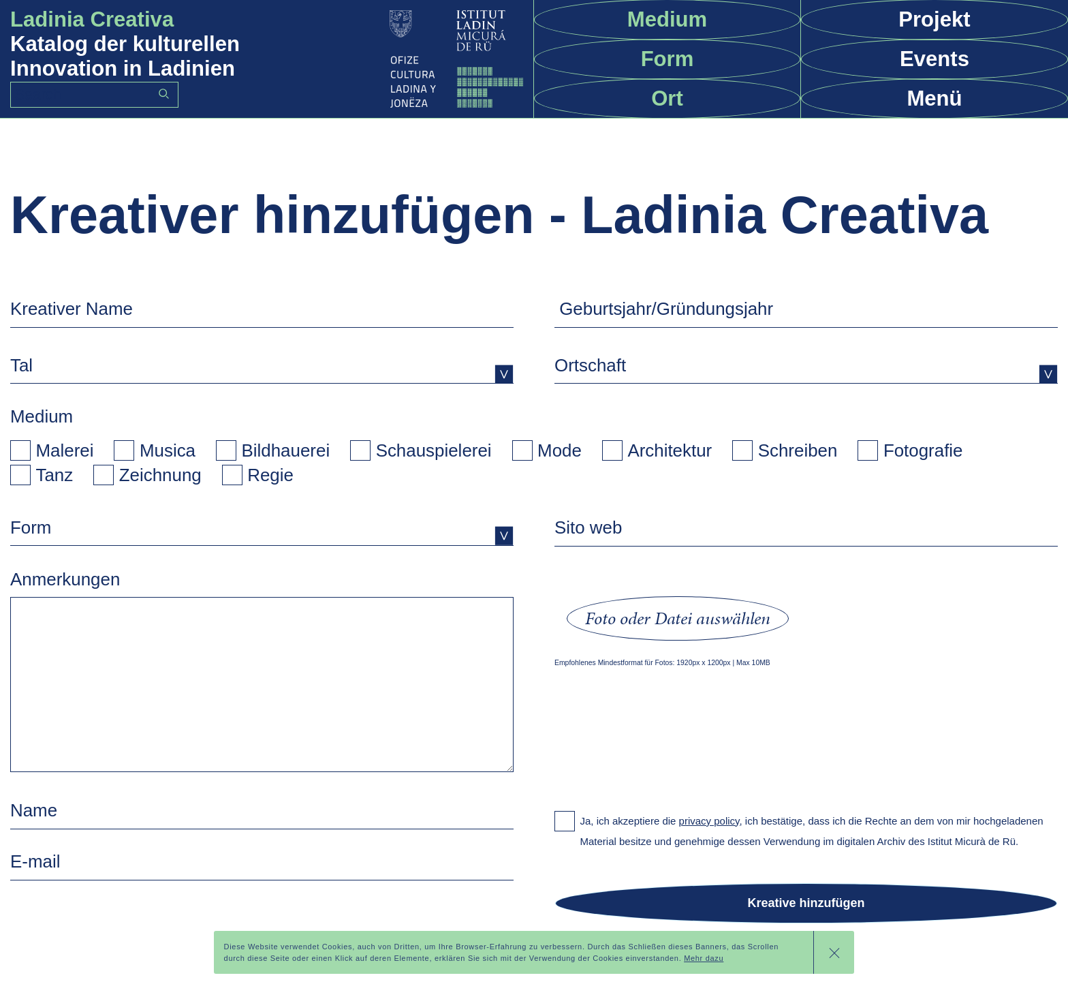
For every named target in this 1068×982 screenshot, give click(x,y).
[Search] (94, 95)
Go (163, 94)
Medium (41, 416)
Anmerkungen (65, 579)
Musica (167, 450)
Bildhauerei (286, 450)
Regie (270, 475)
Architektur (669, 450)
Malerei (65, 450)
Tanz (55, 475)
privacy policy (709, 821)
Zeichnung (160, 475)
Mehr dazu (703, 958)
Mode (559, 450)
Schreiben (798, 450)
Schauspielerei (434, 450)
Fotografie (923, 450)
